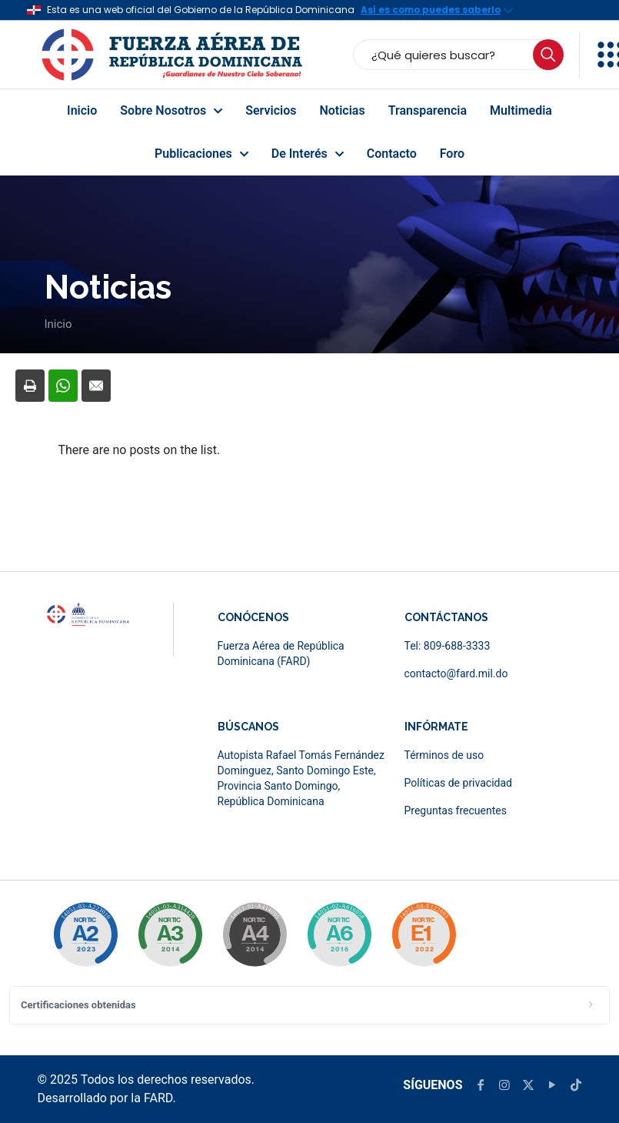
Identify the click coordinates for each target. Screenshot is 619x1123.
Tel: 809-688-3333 (447, 646)
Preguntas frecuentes (455, 810)
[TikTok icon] (576, 1085)
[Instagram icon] (504, 1085)
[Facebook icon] (480, 1085)
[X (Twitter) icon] (528, 1085)
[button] (309, 1005)
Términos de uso (444, 755)
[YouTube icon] (552, 1085)
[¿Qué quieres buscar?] (458, 54)
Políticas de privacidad (458, 783)
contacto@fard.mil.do (456, 673)
